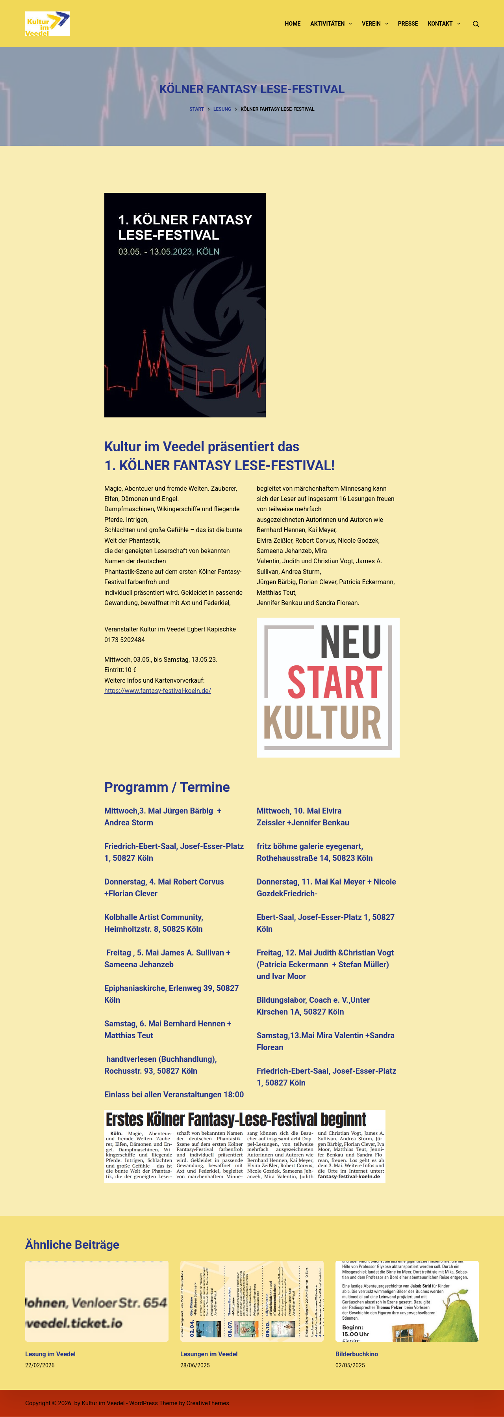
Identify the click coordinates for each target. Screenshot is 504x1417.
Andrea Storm (128, 822)
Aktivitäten (332, 23)
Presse (408, 23)
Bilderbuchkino (356, 1354)
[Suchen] (476, 24)
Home (293, 23)
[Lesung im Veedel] (97, 1301)
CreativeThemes (208, 1403)
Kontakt (445, 23)
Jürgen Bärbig (188, 811)
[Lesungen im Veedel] (252, 1301)
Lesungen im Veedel (209, 1354)
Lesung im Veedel (50, 1354)
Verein (376, 23)
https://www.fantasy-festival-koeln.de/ (157, 691)
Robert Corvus (198, 881)
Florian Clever (133, 893)
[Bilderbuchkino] (407, 1301)
